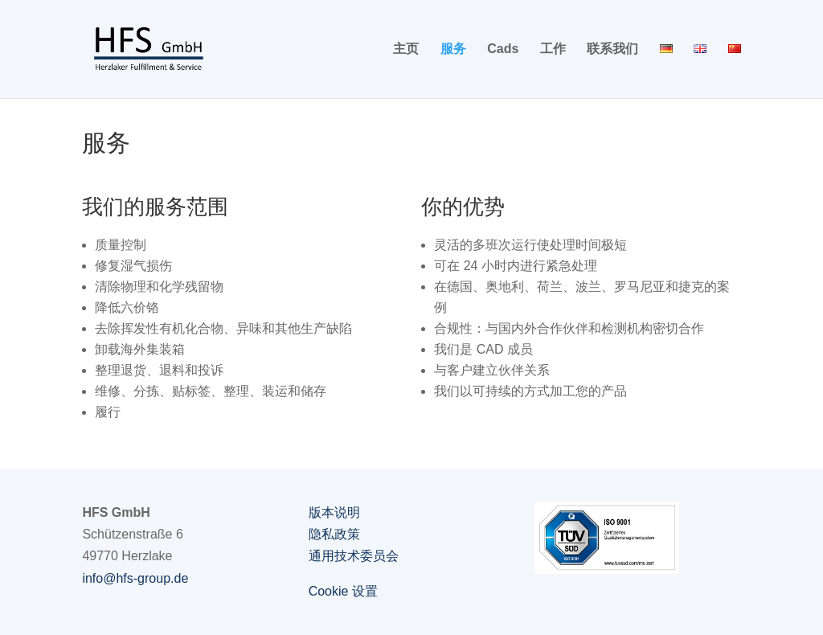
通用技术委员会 (354, 556)
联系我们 (612, 49)
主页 (406, 49)
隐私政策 (334, 534)
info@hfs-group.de (135, 578)
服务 (453, 49)
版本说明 (334, 512)
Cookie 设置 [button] (343, 591)
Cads (502, 49)
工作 (553, 49)
